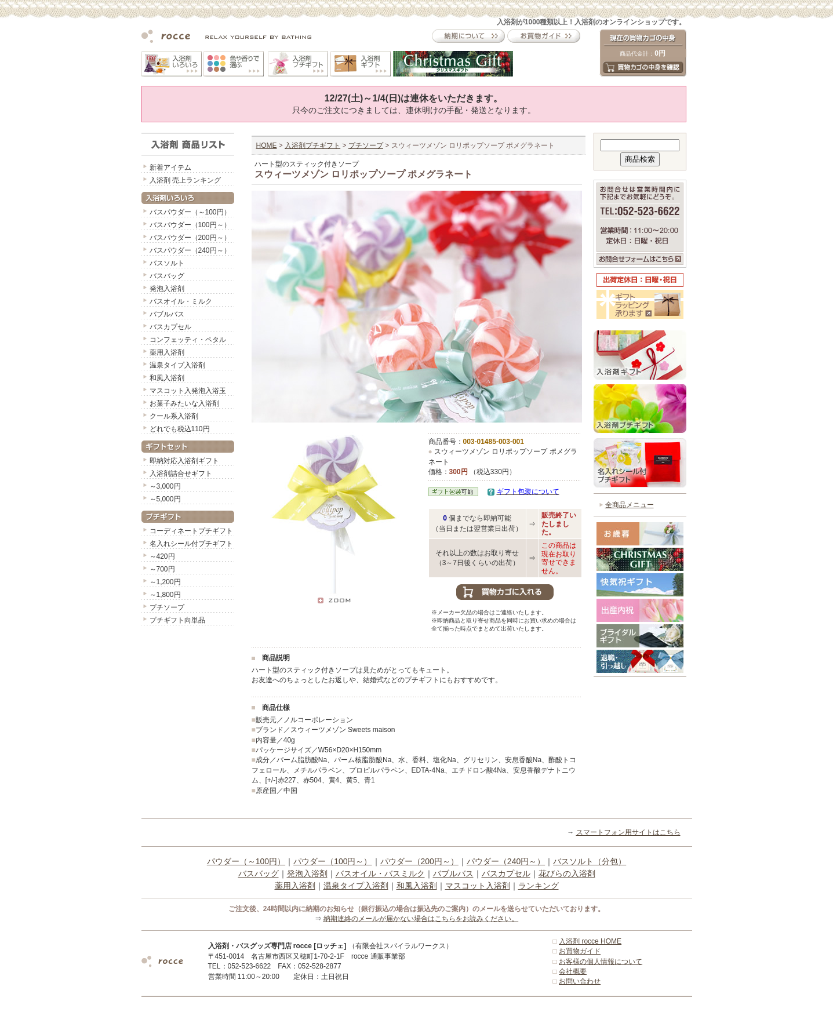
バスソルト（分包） (589, 861)
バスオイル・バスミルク (380, 873)
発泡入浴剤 (167, 289)
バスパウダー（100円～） (190, 225)
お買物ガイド (580, 951)
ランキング (538, 885)
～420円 (162, 556)
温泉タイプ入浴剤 (177, 365)
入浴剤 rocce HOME (590, 941)
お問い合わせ (580, 981)
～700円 (162, 569)
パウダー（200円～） (419, 861)
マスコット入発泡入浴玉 (188, 391)
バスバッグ (167, 276)
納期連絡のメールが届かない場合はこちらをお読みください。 (420, 919)
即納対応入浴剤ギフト (184, 461)
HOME (266, 145)
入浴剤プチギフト (312, 145)
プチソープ (167, 607)
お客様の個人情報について (600, 962)
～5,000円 (165, 499)
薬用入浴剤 (167, 352)
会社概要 (573, 971)
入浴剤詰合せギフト (181, 473)
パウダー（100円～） (332, 861)
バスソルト (167, 263)
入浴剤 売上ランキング (185, 180)
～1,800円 (165, 595)
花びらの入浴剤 (567, 873)
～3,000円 (165, 486)
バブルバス (167, 314)
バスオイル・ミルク (181, 301)
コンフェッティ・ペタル (188, 340)
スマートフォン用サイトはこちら (628, 832)
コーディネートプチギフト (191, 531)
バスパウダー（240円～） (190, 250)
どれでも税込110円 (180, 429)
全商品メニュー (629, 505)
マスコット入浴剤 (477, 885)
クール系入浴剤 (174, 416)
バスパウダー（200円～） (190, 238)
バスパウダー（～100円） (190, 212)
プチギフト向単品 (177, 620)
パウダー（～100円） (246, 861)
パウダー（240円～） (506, 861)
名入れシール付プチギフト (191, 544)
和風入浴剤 (167, 378)
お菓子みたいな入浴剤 (184, 403)
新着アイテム (170, 167)
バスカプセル (170, 327)
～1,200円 (165, 582)
